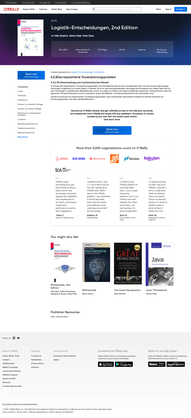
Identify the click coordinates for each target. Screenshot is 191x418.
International (60, 350)
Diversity (6, 382)
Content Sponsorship (11, 386)
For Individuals (60, 3)
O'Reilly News (8, 363)
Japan (56, 359)
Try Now (180, 9)
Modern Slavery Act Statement (61, 412)
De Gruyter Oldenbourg (161, 51)
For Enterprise (11, 3)
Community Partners (11, 371)
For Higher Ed (45, 3)
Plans (158, 9)
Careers (6, 359)
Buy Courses (72, 9)
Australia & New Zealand (64, 356)
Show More (23, 137)
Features (43, 9)
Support (35, 350)
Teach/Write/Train (10, 356)
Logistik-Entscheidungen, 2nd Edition (87, 72)
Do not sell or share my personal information (19, 404)
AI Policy (35, 367)
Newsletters (36, 359)
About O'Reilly (10, 350)
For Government (28, 3)
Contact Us (36, 356)
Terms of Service (8, 412)
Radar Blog (57, 9)
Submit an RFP (8, 378)
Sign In (169, 9)
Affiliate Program (10, 375)
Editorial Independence (38, 412)
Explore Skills (29, 9)
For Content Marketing (80, 3)
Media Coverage (10, 367)
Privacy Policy (37, 363)
